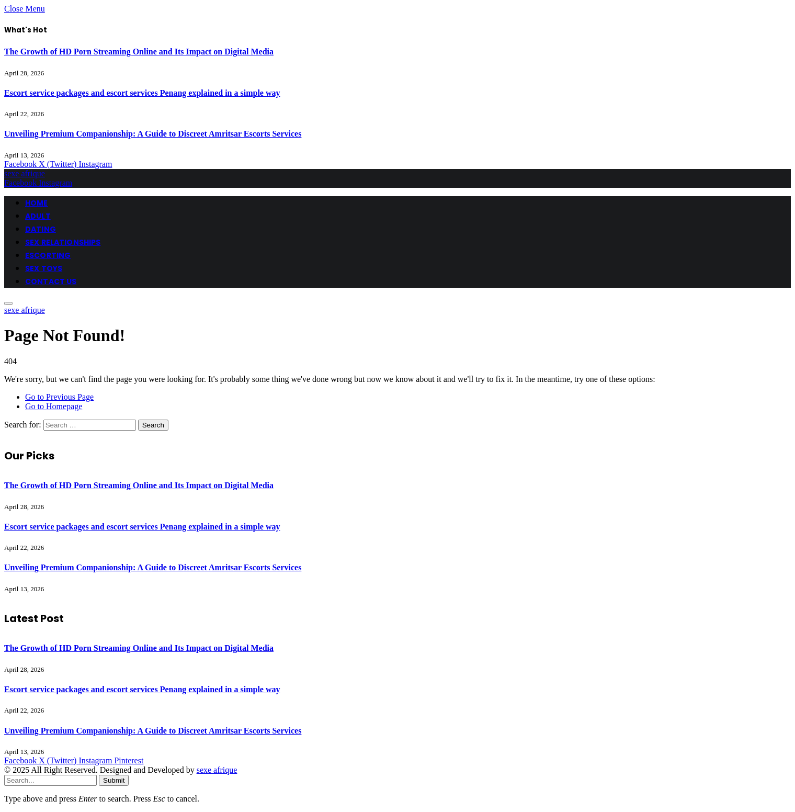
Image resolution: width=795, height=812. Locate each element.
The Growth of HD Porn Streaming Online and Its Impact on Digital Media (139, 51)
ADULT (38, 216)
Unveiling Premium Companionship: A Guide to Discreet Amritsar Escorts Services (152, 133)
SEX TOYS (43, 268)
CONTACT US (50, 281)
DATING (40, 229)
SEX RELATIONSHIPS (62, 242)
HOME (36, 203)
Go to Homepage (53, 406)
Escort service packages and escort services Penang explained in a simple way (142, 92)
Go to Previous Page (59, 396)
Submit (113, 780)
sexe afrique (217, 769)
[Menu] (8, 303)
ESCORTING (48, 255)
